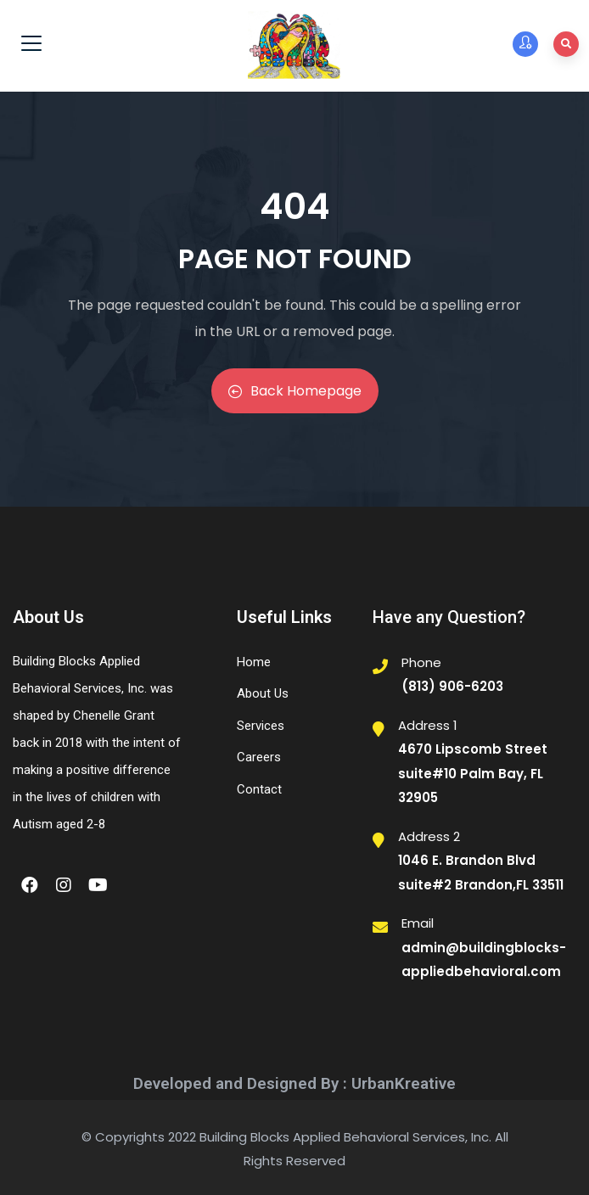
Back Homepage (295, 391)
